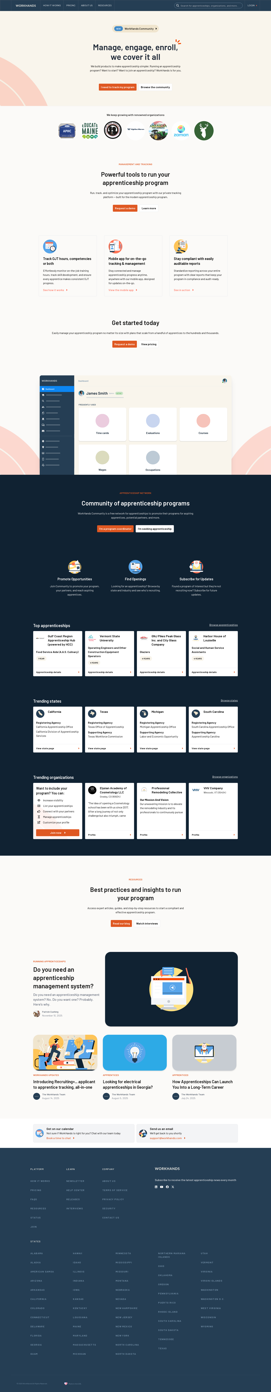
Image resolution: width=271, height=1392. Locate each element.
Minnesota (123, 1253)
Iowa (76, 1289)
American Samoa (42, 1271)
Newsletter (75, 1180)
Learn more (149, 208)
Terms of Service (115, 1190)
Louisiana (80, 1317)
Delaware (37, 1326)
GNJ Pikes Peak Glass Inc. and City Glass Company (166, 640)
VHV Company (213, 788)
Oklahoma (165, 1275)
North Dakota (126, 1353)
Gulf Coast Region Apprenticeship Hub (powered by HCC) (61, 640)
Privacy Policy (113, 1199)
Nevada (121, 1298)
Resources (38, 1208)
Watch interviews (147, 923)
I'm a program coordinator (115, 528)
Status (35, 1217)
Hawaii (77, 1253)
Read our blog (121, 923)
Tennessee (166, 1339)
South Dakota (168, 1330)
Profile (109, 834)
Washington (209, 1289)
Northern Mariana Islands (171, 1255)
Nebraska (123, 1289)
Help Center (75, 1190)
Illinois (79, 1271)
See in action (184, 290)
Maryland (80, 1335)
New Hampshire (127, 1308)
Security (108, 1208)
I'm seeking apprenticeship (155, 528)
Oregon (163, 1284)
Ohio (161, 1266)
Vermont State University (110, 638)
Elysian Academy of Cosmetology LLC (113, 790)
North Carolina (127, 1344)
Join (33, 1226)
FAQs (33, 1199)
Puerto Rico (167, 1302)
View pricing (148, 344)
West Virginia (211, 1308)
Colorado (37, 1308)
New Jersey (124, 1317)
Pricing (35, 1190)
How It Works (40, 1180)
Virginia (207, 1271)
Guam (34, 1353)
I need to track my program (117, 87)
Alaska (35, 1262)
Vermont (207, 1262)
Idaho (77, 1262)
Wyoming (207, 1326)
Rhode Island (168, 1311)
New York (122, 1335)
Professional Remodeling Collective (167, 790)
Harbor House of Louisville (214, 638)
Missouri (122, 1271)
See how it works (55, 290)
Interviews (74, 1208)
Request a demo (125, 208)
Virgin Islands (212, 1280)
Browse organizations (225, 776)
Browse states (229, 700)
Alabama (36, 1253)
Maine (77, 1326)
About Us (109, 1180)
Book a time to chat (60, 1138)
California (54, 712)
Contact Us (110, 1217)
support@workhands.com (167, 1138)
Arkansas (37, 1289)
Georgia (36, 1344)
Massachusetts (84, 1344)
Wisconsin (208, 1317)
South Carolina (213, 712)
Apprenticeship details (57, 672)
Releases (73, 1199)
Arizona (36, 1280)
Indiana (78, 1280)
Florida (36, 1335)
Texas (104, 712)
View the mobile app (123, 290)
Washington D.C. (213, 1298)
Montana (122, 1280)
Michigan (158, 712)
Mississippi (124, 1262)
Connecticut (39, 1317)
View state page (57, 748)
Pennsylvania (168, 1293)
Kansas (78, 1298)
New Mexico (124, 1326)
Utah (204, 1253)
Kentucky (80, 1308)
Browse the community (155, 87)
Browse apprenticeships (223, 624)
